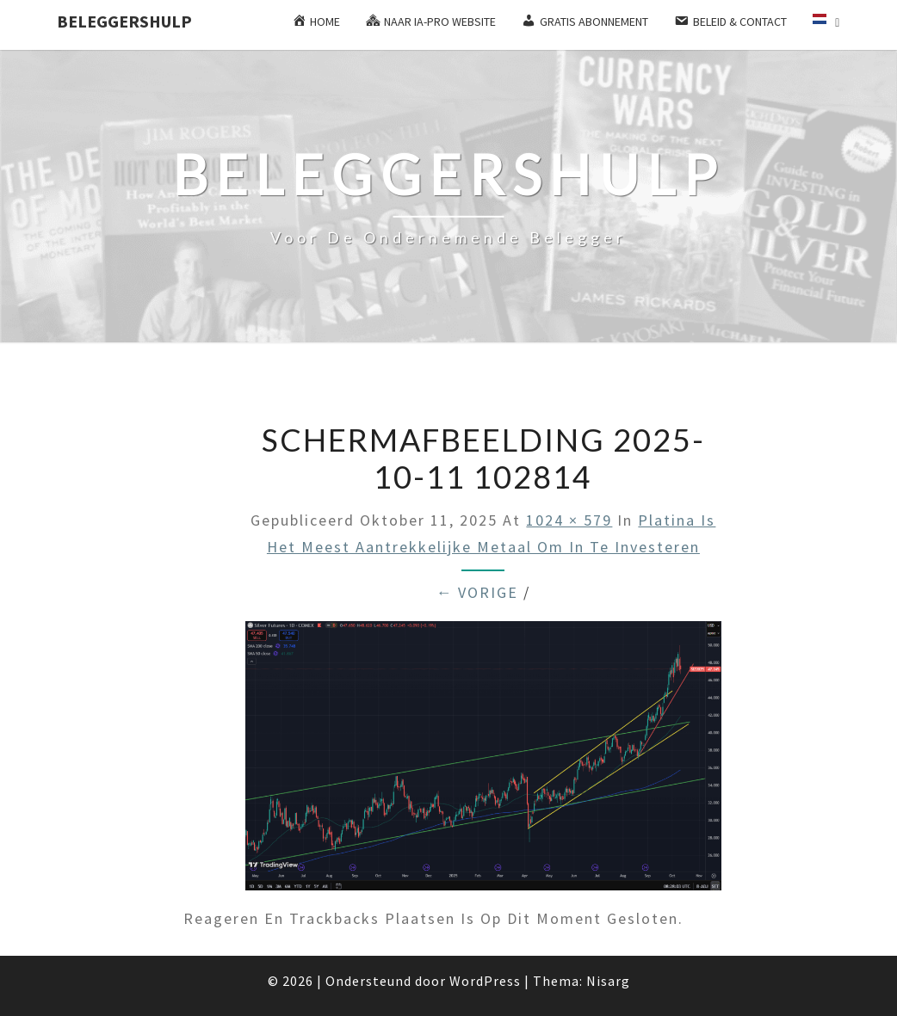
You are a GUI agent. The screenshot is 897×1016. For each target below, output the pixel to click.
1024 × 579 (569, 520)
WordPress (485, 980)
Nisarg (608, 980)
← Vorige (477, 592)
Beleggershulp (124, 21)
